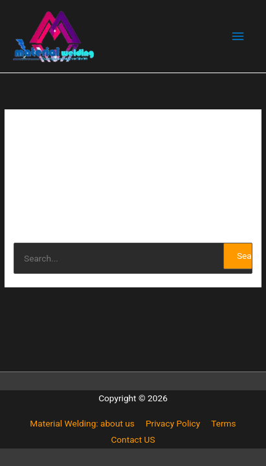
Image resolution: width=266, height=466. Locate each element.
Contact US (133, 439)
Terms (223, 423)
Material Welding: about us (82, 423)
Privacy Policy (173, 423)
